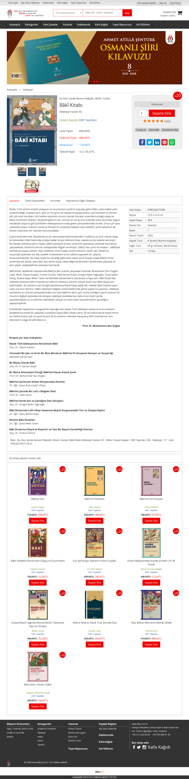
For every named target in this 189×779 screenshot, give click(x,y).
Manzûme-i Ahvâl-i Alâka (38, 684)
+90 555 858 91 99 (161, 734)
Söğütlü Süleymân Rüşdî (37, 692)
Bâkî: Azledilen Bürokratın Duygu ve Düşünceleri (38, 560)
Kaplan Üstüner (37, 569)
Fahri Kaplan (95, 507)
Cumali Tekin (94, 630)
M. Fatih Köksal (94, 569)
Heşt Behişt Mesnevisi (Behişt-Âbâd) (151, 622)
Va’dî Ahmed (151, 630)
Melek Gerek (38, 630)
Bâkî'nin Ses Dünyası (151, 498)
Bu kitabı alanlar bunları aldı (25, 458)
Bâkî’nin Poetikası (94, 498)
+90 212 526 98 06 (141, 734)
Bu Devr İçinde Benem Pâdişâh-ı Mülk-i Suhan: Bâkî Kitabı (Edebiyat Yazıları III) (60, 440)
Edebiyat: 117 (159, 440)
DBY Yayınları (37, 510)
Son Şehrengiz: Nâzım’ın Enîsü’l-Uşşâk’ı (94, 560)
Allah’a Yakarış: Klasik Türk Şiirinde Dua (94, 622)
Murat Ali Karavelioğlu (151, 569)
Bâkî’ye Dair (37, 498)
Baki (13, 440)
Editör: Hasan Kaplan (117, 440)
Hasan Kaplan (38, 507)
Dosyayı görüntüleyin (33, 183)
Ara (127, 13)
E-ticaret (89, 771)
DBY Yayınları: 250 (141, 440)
